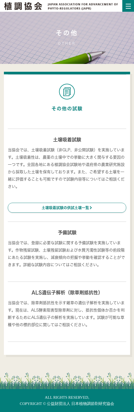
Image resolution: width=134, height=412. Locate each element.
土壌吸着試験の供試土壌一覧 (67, 207)
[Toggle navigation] (128, 6)
